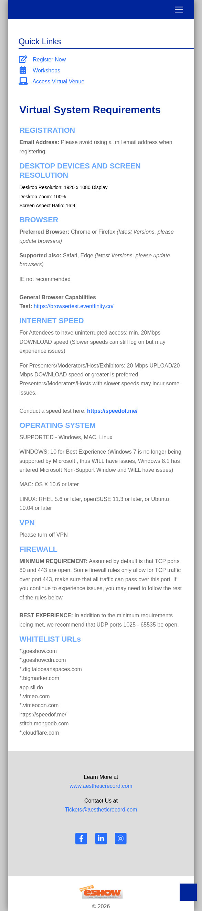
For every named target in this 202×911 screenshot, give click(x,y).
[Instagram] (120, 838)
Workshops (40, 70)
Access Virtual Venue (52, 81)
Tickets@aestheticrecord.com (101, 810)
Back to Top (188, 892)
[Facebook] (82, 838)
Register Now (42, 59)
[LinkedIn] (101, 838)
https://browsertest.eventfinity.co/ (74, 306)
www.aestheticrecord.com (101, 786)
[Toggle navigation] (101, 9)
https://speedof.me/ (112, 411)
